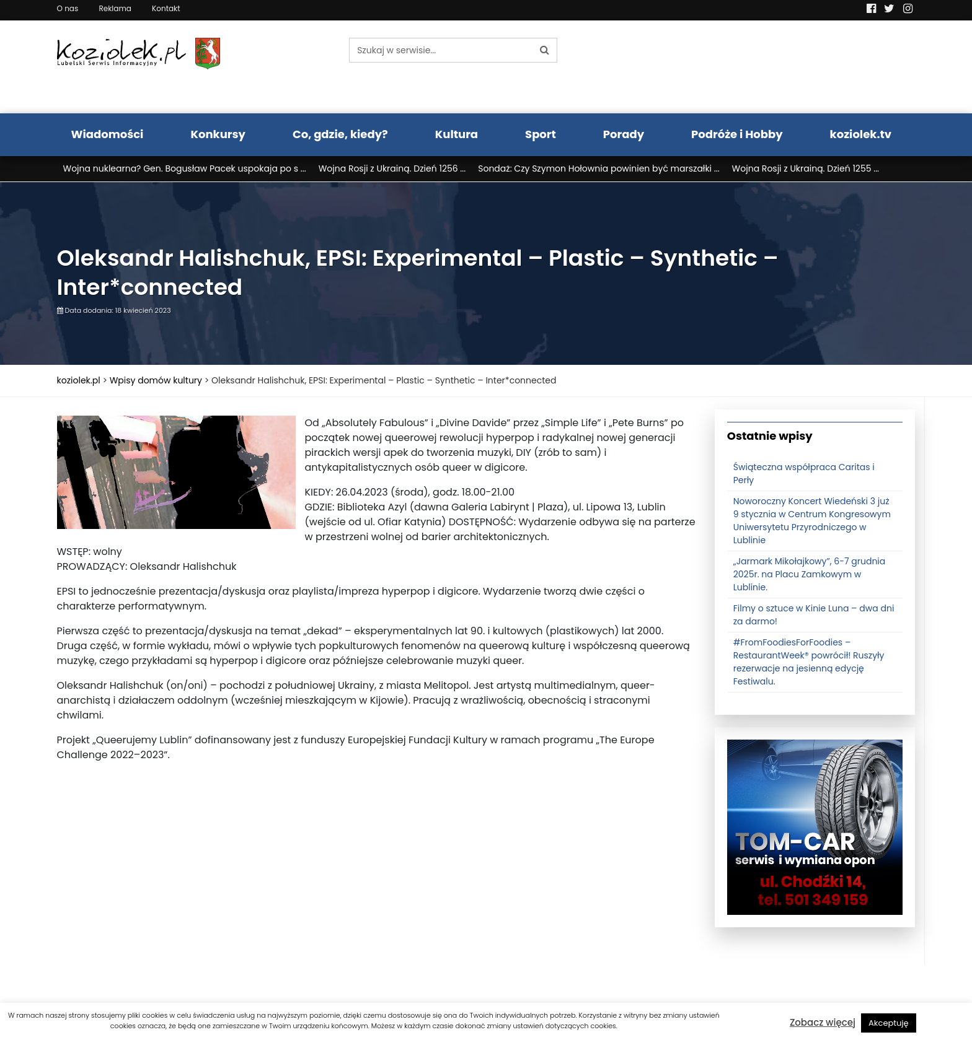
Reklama (115, 8)
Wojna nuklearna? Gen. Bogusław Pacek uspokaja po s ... (184, 168)
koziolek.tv (860, 134)
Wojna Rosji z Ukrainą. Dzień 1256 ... (392, 168)
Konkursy (217, 134)
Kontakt (166, 8)
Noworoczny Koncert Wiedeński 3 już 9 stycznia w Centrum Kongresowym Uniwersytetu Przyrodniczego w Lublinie (812, 520)
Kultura (456, 134)
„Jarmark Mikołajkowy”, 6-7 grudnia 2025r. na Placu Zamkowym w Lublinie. (809, 574)
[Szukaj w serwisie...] (440, 50)
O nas (68, 8)
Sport (540, 134)
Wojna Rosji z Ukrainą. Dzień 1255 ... (805, 168)
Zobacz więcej (822, 1022)
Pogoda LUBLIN (815, 66)
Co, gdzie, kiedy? (340, 134)
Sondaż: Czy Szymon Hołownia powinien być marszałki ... (598, 168)
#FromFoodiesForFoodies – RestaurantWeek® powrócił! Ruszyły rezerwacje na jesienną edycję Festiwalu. (809, 662)
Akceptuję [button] (888, 1023)
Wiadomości (107, 134)
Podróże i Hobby (737, 134)
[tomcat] (815, 826)
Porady (623, 134)
